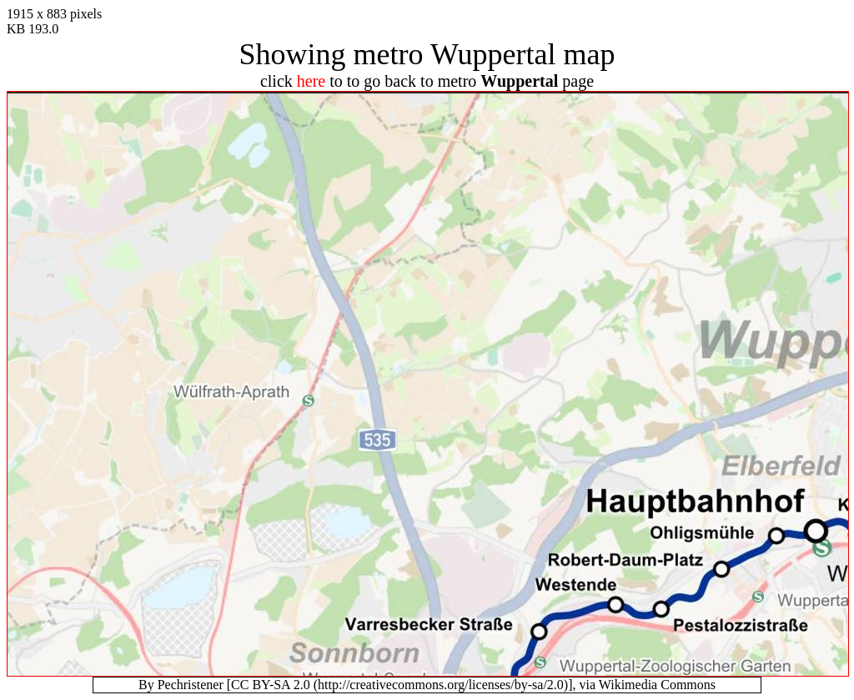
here (311, 81)
